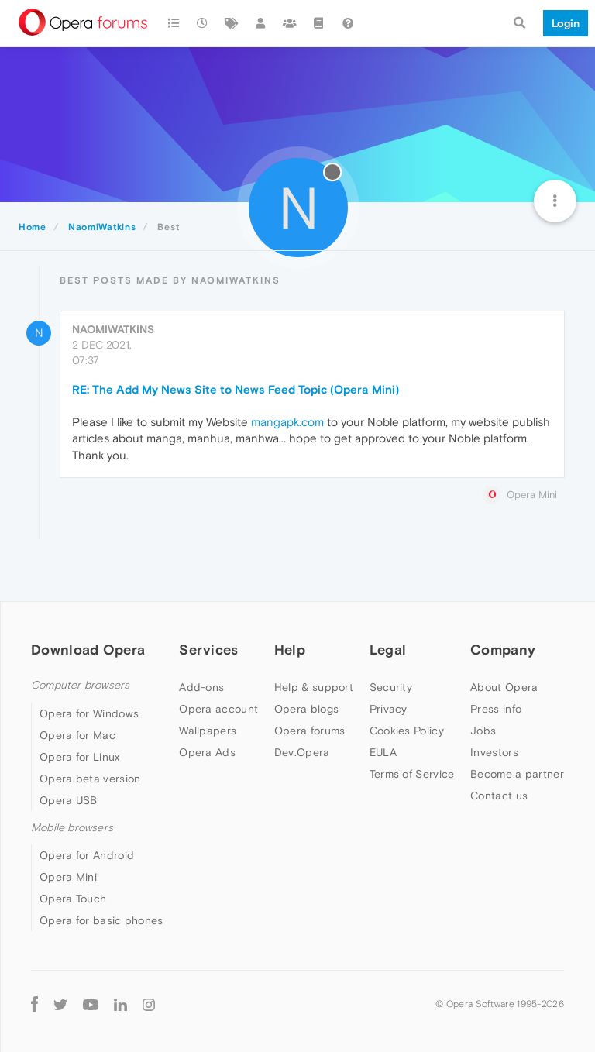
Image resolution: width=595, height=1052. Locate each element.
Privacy (389, 709)
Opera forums (310, 730)
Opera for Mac (77, 735)
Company (502, 649)
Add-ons (201, 687)
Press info (495, 709)
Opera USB (69, 800)
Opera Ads (207, 752)
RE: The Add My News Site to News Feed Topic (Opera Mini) (235, 389)
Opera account (218, 709)
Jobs (483, 730)
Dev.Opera (302, 752)
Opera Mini (68, 877)
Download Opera (88, 649)
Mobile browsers (72, 827)
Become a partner (517, 774)
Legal (388, 649)
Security (391, 687)
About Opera (504, 687)
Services (208, 649)
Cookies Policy (407, 730)
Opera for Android (87, 855)
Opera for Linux (80, 757)
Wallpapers (207, 730)
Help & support (313, 687)
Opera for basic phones (101, 920)
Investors (494, 752)
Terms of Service (412, 774)
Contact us (499, 795)
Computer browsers (80, 685)
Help (289, 649)
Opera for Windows (89, 713)
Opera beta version (90, 778)
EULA (383, 752)
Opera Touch (73, 898)
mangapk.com (287, 421)
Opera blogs (306, 709)
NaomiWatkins (113, 329)
